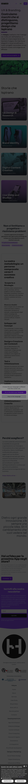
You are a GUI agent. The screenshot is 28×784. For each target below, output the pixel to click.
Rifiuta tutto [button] (20, 781)
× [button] (26, 766)
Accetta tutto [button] (7, 781)
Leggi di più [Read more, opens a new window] (21, 776)
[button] (14, 778)
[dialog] (14, 392)
